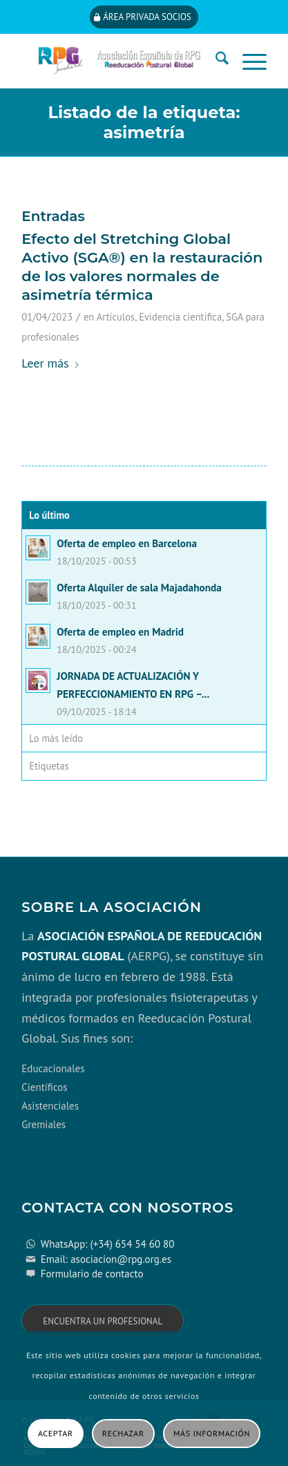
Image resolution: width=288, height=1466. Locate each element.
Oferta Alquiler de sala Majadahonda (139, 587)
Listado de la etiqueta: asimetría (144, 122)
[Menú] (248, 60)
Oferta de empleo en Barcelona (127, 543)
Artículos (116, 316)
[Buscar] (215, 60)
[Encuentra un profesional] (102, 1320)
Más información (211, 1433)
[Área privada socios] (144, 17)
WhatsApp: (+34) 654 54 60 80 (108, 1243)
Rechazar (123, 1433)
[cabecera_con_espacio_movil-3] (119, 60)
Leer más (50, 363)
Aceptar (55, 1433)
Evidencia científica (180, 316)
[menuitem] (215, 60)
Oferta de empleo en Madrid (120, 631)
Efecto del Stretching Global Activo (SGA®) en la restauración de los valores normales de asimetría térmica (141, 267)
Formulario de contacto (92, 1273)
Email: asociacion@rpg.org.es (106, 1259)
